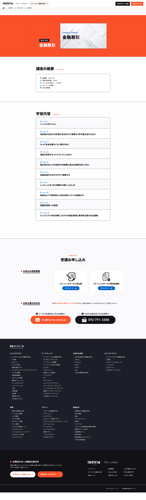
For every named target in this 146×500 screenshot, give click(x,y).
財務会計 (10, 9)
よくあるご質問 (128, 483)
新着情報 (111, 476)
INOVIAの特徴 (112, 479)
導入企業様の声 (128, 479)
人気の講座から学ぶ (130, 476)
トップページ (91, 476)
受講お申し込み (113, 483)
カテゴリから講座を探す (38, 3)
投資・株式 (20, 9)
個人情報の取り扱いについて (129, 496)
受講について (92, 483)
